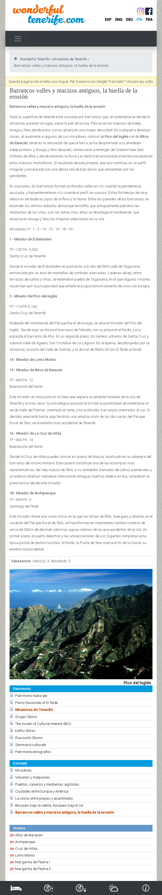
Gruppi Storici (26, 717)
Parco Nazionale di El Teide (36, 703)
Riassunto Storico (29, 738)
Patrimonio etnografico (33, 752)
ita (139, 19)
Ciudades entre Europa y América (41, 791)
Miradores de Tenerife (69, 59)
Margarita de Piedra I (32, 862)
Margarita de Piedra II (33, 869)
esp (108, 19)
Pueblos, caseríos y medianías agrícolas (47, 784)
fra (149, 19)
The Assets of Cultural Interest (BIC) (43, 724)
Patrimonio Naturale (31, 696)
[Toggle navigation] (18, 38)
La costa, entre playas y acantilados (44, 798)
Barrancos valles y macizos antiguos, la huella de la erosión (64, 812)
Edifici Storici (25, 731)
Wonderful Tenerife (34, 59)
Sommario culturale (30, 745)
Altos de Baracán (29, 835)
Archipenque (25, 842)
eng (118, 19)
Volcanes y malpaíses (32, 777)
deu (129, 19)
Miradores (23, 770)
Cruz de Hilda (26, 848)
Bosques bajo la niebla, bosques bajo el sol (49, 805)
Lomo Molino (24, 855)
